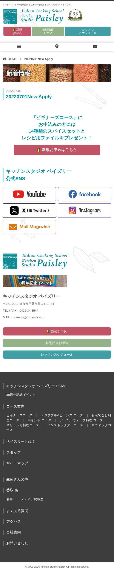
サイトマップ (17, 463)
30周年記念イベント (21, 394)
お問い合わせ (17, 543)
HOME (12, 59)
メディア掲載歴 (32, 499)
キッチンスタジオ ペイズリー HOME (36, 386)
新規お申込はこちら (59, 150)
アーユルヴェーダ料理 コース (81, 420)
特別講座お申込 (48, 31)
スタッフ (13, 452)
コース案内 (15, 406)
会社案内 (13, 532)
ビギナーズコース (19, 415)
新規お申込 (17, 31)
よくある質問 (17, 511)
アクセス (13, 522)
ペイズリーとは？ (20, 442)
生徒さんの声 (17, 479)
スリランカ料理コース (22, 425)
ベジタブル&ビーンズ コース (62, 415)
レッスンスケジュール (88, 31)
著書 (9, 499)
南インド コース (39, 420)
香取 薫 (12, 490)
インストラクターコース (65, 425)
